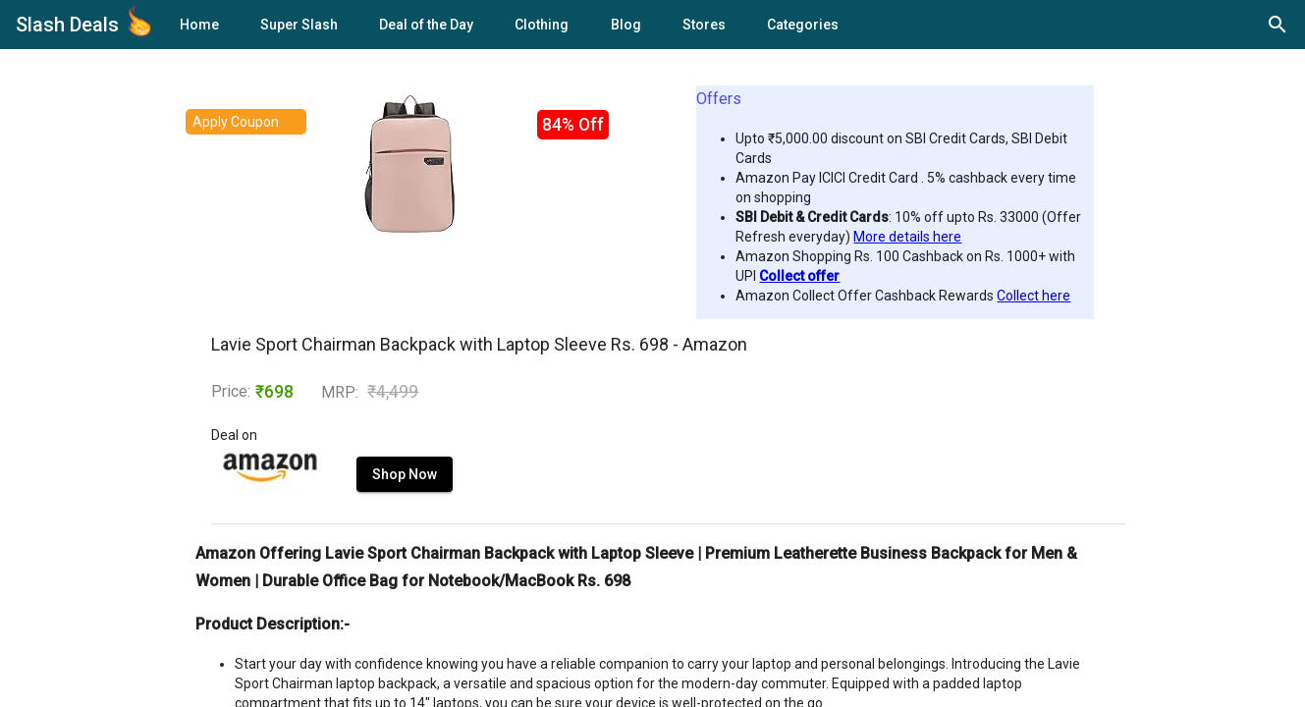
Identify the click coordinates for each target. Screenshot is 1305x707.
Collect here (1033, 295)
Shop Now (404, 474)
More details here (907, 237)
